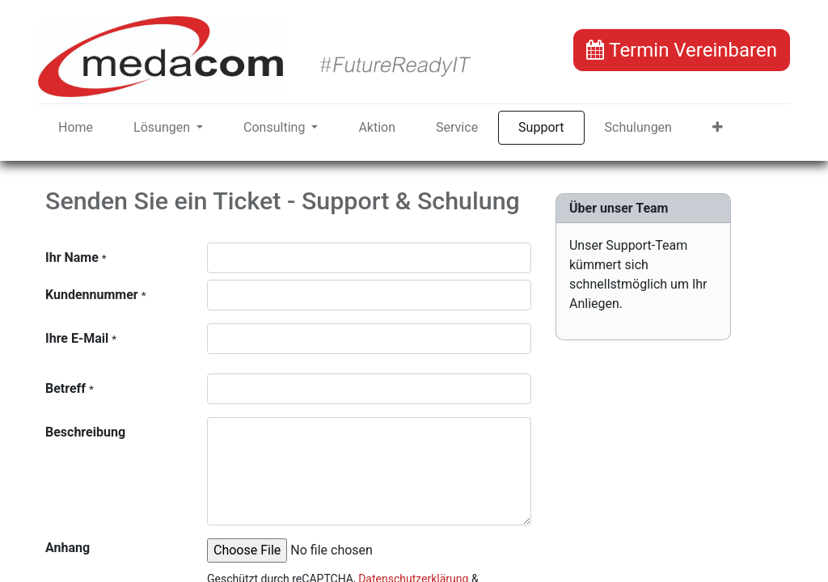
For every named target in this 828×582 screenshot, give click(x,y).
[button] (717, 128)
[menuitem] (75, 128)
